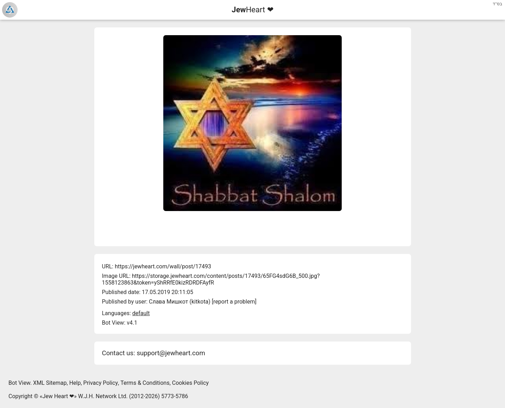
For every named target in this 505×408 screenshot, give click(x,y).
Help (75, 383)
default (141, 313)
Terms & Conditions (145, 383)
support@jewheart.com (171, 353)
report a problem (234, 301)
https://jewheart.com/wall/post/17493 (163, 266)
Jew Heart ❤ (58, 396)
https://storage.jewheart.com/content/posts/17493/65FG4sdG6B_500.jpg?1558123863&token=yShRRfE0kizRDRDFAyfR (211, 279)
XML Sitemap (50, 383)
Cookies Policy (190, 383)
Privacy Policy (100, 383)
